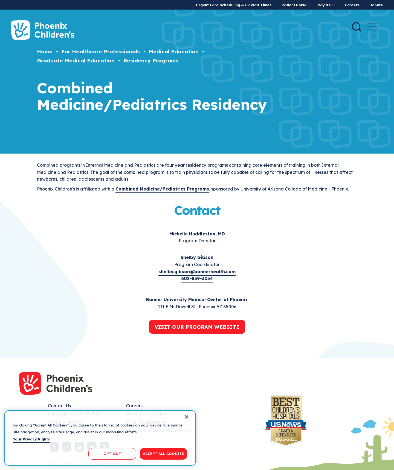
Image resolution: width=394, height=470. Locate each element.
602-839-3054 (197, 278)
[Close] (187, 417)
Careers (352, 5)
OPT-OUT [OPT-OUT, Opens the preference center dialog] (112, 453)
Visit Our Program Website (197, 327)
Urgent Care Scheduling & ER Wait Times (233, 5)
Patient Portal (295, 5)
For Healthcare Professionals (100, 51)
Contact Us (59, 405)
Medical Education (174, 51)
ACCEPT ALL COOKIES (163, 453)
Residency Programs (150, 60)
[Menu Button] (372, 27)
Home (45, 51)
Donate (376, 5)
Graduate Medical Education (76, 60)
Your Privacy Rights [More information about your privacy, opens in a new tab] (31, 439)
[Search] (356, 27)
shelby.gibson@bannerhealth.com (197, 271)
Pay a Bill (326, 5)
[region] (100, 438)
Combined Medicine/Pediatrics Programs (162, 189)
